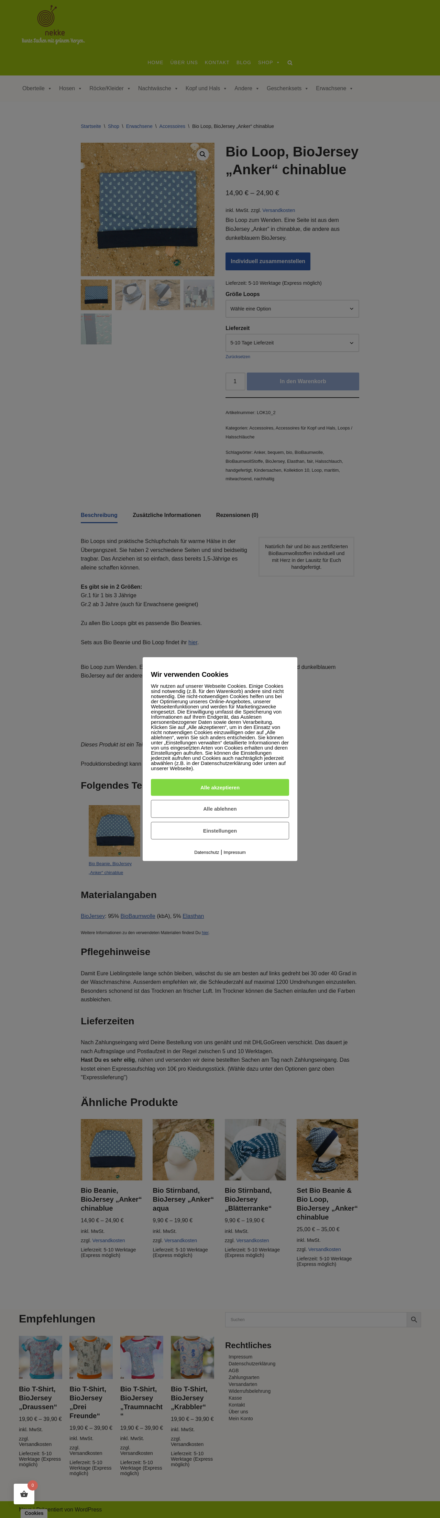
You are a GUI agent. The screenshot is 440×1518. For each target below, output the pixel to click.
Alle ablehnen (220, 809)
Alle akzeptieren (220, 787)
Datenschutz (206, 852)
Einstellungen (220, 831)
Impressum (235, 852)
